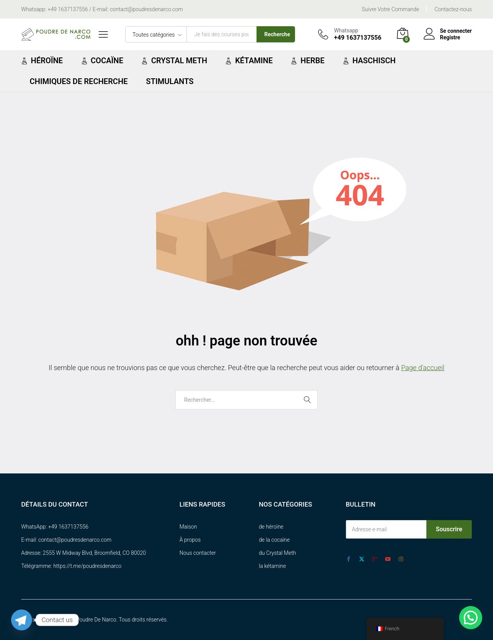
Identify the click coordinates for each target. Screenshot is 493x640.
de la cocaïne (274, 540)
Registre (450, 37)
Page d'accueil (422, 368)
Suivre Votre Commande (390, 9)
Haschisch (369, 60)
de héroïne (271, 527)
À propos (190, 540)
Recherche (277, 34)
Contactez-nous (453, 9)
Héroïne (42, 60)
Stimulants (169, 81)
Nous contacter (197, 553)
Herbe (307, 60)
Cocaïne (102, 60)
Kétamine (249, 60)
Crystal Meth (174, 60)
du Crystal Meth (277, 553)
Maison (188, 527)
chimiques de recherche (79, 81)
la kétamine (272, 566)
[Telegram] (21, 620)
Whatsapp (346, 30)
